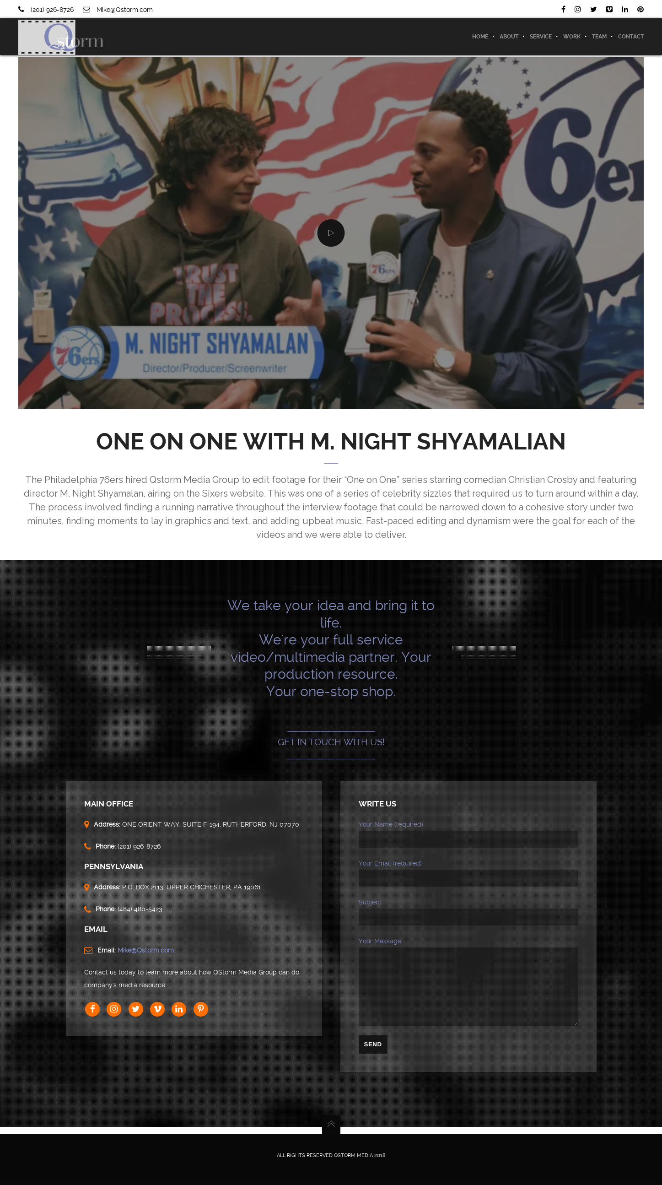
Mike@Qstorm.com (125, 9)
